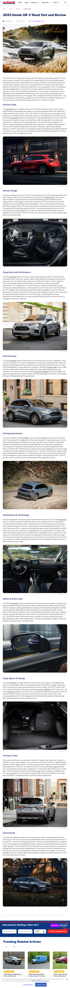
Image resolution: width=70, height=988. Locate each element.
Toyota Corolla (51, 367)
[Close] (67, 979)
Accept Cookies (41, 984)
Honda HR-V (10, 109)
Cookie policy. (45, 981)
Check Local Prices (58, 931)
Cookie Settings (28, 984)
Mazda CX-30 (12, 692)
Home (4, 9)
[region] (35, 982)
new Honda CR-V (50, 197)
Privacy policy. (36, 981)
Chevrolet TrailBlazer (41, 372)
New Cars (54, 925)
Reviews (18, 9)
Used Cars (63, 925)
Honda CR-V (15, 118)
